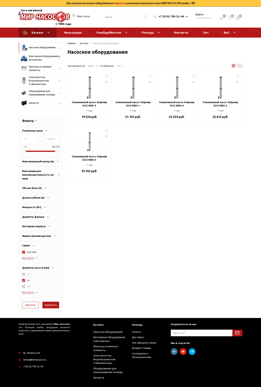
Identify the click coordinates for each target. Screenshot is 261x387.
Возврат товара (141, 348)
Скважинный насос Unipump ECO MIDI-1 (133, 104)
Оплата (136, 331)
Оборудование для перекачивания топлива (40, 92)
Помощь (148, 32)
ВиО (226, 32)
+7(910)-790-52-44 (33, 366)
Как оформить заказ (144, 342)
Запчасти (40, 103)
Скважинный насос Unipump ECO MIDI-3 (89, 104)
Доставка (138, 337)
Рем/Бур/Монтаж (109, 32)
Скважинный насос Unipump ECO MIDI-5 (89, 158)
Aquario (119, 3)
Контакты (181, 32)
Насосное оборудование (40, 47)
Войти (199, 14)
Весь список (28, 258)
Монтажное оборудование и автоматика (40, 58)
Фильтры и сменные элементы (40, 68)
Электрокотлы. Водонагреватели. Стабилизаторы (40, 80)
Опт (206, 32)
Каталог (36, 32)
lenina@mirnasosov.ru (34, 359)
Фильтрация (73, 32)
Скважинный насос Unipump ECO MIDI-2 (220, 104)
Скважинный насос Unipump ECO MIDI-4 (176, 104)
